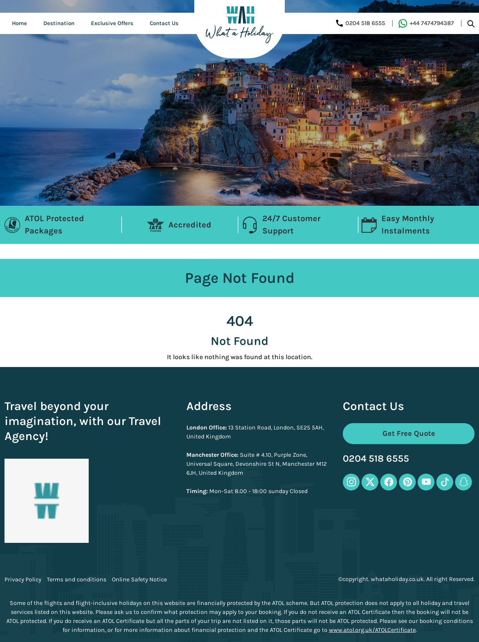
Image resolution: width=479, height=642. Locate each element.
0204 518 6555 (376, 458)
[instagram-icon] (351, 482)
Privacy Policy (22, 579)
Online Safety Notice (139, 579)
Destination (58, 23)
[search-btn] (471, 23)
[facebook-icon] (388, 482)
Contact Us (164, 23)
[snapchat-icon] (463, 482)
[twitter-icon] (369, 482)
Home (19, 23)
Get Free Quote (408, 433)
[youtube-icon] (426, 482)
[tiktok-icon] (444, 482)
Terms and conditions (76, 579)
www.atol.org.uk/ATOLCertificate (372, 629)
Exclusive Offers (112, 23)
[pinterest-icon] (407, 482)
